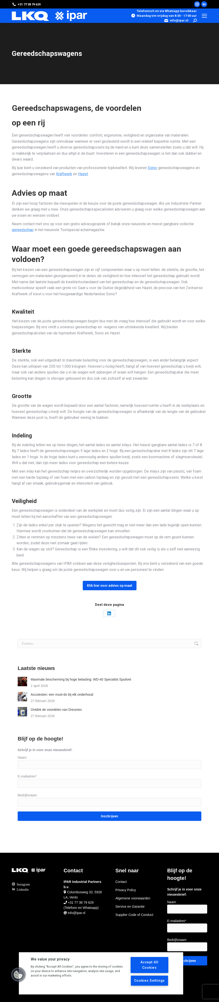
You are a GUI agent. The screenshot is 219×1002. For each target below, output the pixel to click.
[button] (18, 974)
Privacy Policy (126, 890)
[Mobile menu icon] (204, 16)
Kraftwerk (64, 174)
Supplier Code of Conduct (134, 915)
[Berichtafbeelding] (22, 681)
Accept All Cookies (149, 965)
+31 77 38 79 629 (81, 902)
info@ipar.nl (176, 20)
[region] (101, 973)
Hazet (83, 174)
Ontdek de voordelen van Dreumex (56, 709)
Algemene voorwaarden (133, 898)
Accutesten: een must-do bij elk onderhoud (62, 694)
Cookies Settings (149, 981)
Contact (121, 882)
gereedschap (22, 230)
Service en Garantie (130, 906)
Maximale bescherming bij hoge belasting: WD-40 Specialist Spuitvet (81, 679)
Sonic (152, 168)
